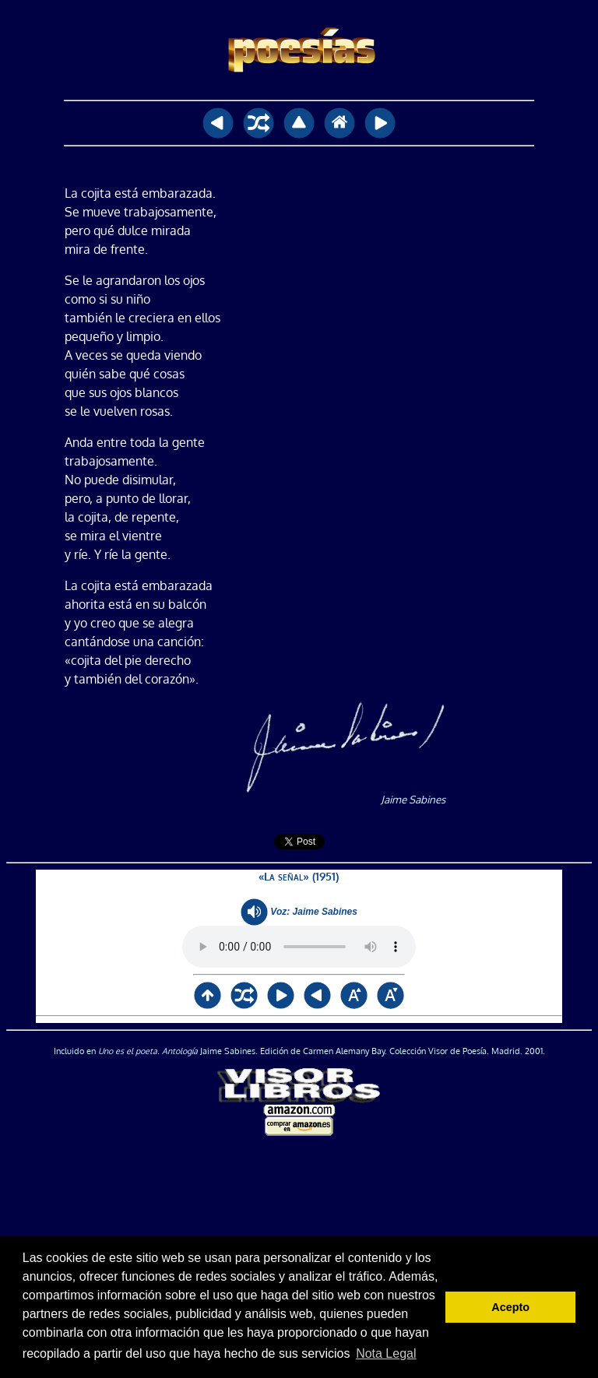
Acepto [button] (510, 1307)
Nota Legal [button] (386, 1353)
